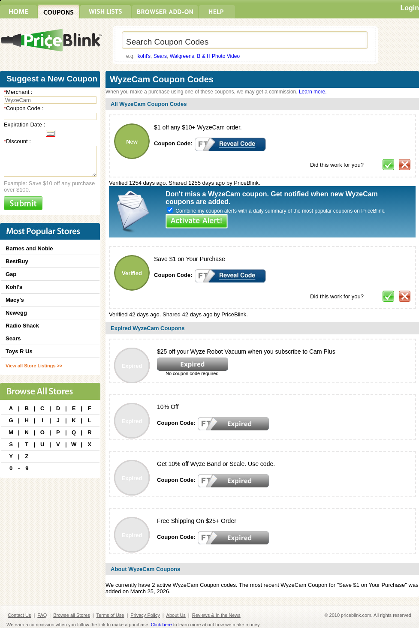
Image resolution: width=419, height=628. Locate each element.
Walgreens (182, 56)
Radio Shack (22, 325)
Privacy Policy (145, 615)
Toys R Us (19, 351)
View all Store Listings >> (34, 365)
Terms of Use (110, 615)
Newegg (16, 312)
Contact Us (19, 615)
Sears (160, 56)
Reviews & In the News (216, 615)
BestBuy (17, 261)
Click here (161, 624)
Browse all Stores (71, 615)
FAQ (42, 615)
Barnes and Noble (29, 248)
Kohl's (14, 287)
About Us (176, 615)
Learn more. (313, 92)
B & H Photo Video (218, 56)
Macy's (15, 300)
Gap (11, 274)
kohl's (144, 56)
